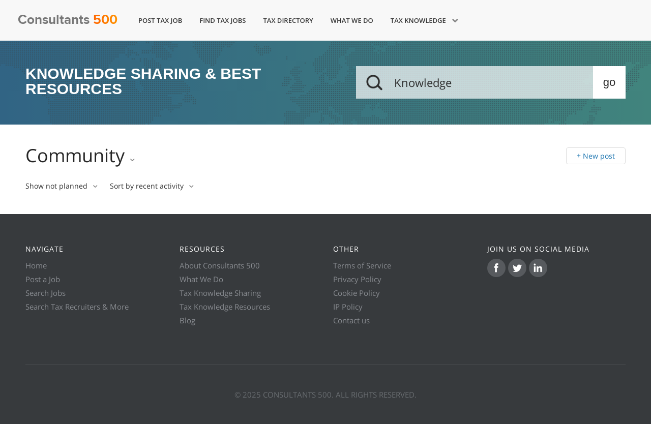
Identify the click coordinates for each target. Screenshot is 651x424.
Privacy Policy (357, 279)
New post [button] (599, 156)
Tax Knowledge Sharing (220, 293)
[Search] (491, 82)
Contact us (351, 320)
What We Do (352, 20)
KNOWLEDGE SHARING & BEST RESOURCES (143, 81)
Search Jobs (45, 293)
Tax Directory (288, 20)
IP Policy (348, 306)
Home (36, 265)
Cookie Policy (356, 293)
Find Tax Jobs (222, 20)
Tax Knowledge (419, 20)
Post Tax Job (160, 20)
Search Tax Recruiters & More (77, 306)
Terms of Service (362, 265)
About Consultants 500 (220, 265)
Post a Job (42, 279)
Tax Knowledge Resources (225, 306)
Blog (187, 320)
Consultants (67, 20)
